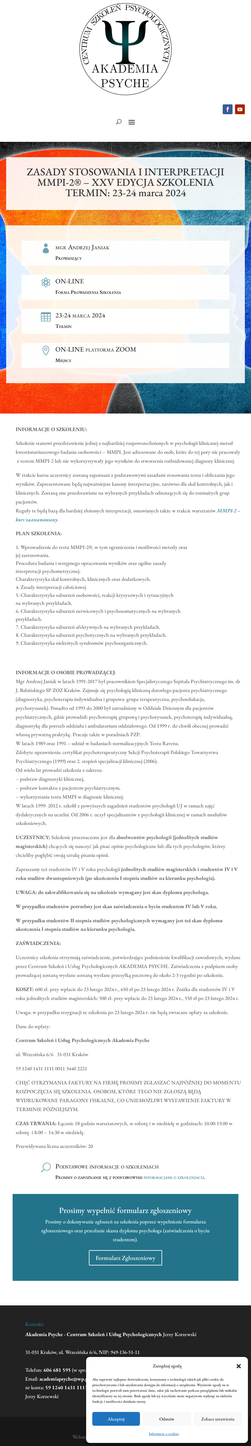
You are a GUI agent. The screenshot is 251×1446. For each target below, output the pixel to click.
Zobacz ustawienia (217, 1419)
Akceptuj (116, 1419)
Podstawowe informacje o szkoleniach (107, 1166)
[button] (239, 1366)
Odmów (166, 1419)
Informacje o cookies (164, 1433)
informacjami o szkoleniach (174, 1177)
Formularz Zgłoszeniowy (125, 1258)
